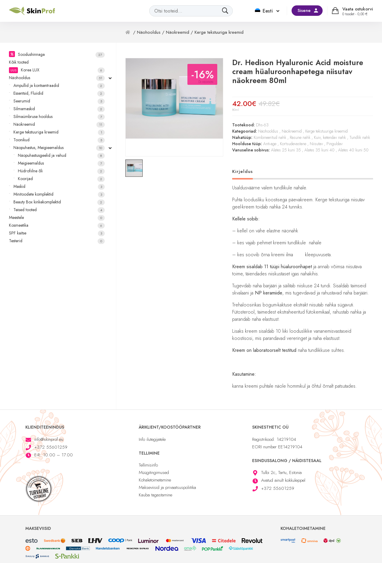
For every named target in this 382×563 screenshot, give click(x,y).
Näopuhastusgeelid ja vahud (61, 155)
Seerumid (59, 101)
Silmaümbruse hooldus (59, 116)
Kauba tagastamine (155, 495)
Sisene (304, 10)
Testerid (57, 241)
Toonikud (59, 140)
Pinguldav (334, 144)
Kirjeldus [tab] (242, 171)
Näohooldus (57, 78)
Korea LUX (57, 70)
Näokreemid (59, 124)
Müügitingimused (154, 472)
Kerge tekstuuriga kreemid (59, 132)
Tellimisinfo (148, 465)
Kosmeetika (57, 225)
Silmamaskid (59, 109)
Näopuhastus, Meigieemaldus (59, 148)
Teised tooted (59, 210)
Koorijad (61, 179)
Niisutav (316, 144)
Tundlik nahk (359, 137)
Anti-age (269, 144)
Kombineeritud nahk (270, 137)
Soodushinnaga (61, 54)
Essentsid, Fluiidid (59, 93)
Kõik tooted (19, 62)
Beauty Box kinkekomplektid (59, 202)
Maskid (59, 186)
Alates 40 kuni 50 (353, 150)
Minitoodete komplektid (59, 194)
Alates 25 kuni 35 (286, 150)
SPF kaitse (57, 233)
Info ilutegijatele (152, 439)
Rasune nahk (300, 137)
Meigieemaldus (61, 163)
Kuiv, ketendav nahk (330, 137)
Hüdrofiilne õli (61, 171)
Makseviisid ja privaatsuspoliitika (167, 487)
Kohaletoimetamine (155, 480)
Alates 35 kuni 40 (319, 150)
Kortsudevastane (293, 144)
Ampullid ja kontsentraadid (59, 85)
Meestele (57, 217)
